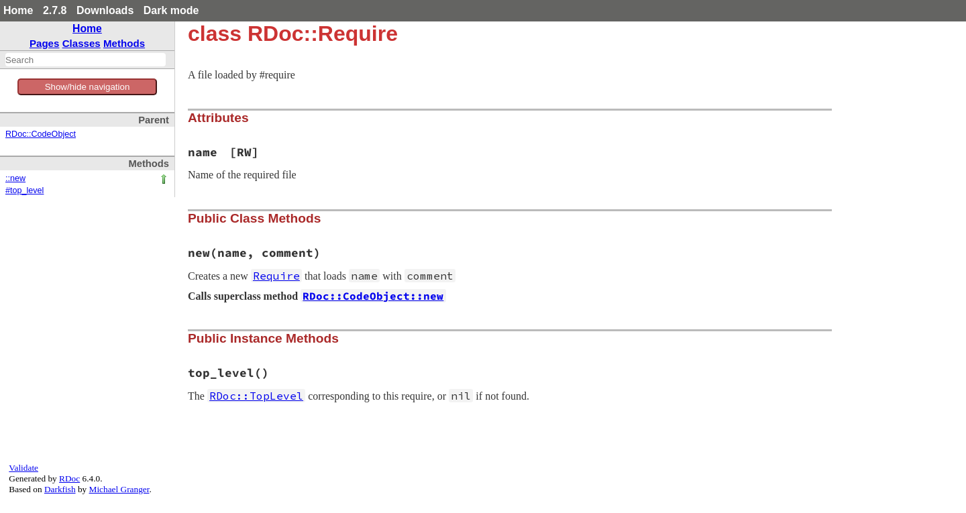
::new (15, 178)
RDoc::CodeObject (40, 134)
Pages (45, 43)
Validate (23, 468)
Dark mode (171, 10)
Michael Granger (119, 489)
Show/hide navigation (87, 87)
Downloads (104, 10)
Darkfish (60, 489)
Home (18, 10)
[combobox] (85, 59)
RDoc (69, 478)
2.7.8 (55, 10)
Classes (81, 43)
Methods (124, 43)
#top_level (24, 190)
